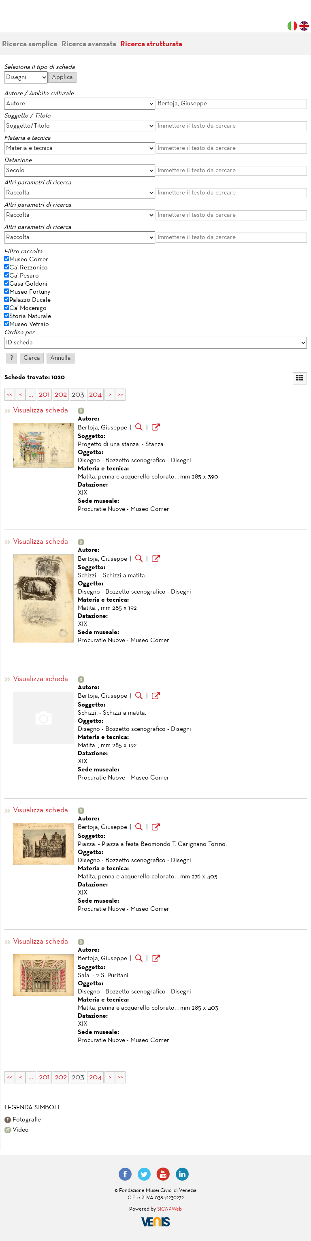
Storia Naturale (30, 316)
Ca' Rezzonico (28, 268)
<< (10, 394)
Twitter (144, 1174)
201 (44, 394)
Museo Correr (28, 260)
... (30, 394)
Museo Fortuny (29, 292)
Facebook (125, 1174)
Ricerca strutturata (151, 44)
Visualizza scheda (40, 410)
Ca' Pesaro (24, 276)
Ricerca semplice (30, 44)
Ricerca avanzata (89, 44)
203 (78, 394)
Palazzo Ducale (30, 300)
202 (61, 394)
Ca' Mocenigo (28, 308)
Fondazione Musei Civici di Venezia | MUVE (37, 20)
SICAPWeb (169, 1209)
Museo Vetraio (29, 324)
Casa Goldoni (28, 284)
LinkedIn (182, 1174)
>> (120, 394)
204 (95, 394)
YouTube (163, 1174)
